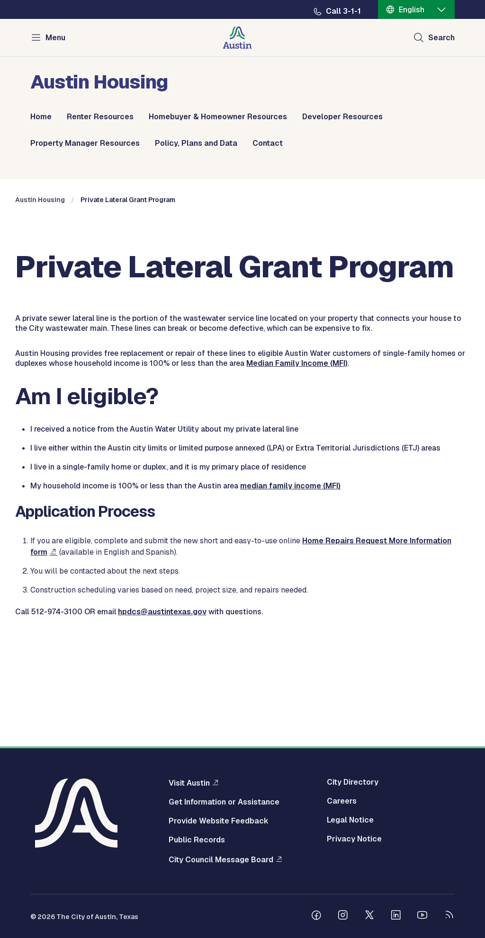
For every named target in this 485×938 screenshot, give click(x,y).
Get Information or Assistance (224, 802)
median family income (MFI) (290, 599)
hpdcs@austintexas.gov (162, 725)
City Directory (352, 782)
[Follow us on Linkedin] (396, 916)
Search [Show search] (441, 38)
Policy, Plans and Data (196, 143)
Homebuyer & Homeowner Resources (218, 117)
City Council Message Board (221, 859)
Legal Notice (350, 820)
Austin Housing (40, 313)
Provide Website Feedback (219, 821)
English (411, 10)
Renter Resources (100, 117)
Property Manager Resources (85, 143)
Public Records (197, 840)
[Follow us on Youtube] (422, 916)
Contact (267, 143)
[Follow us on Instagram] (343, 916)
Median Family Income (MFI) (297, 477)
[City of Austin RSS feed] (449, 916)
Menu (55, 38)
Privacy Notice (354, 839)
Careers (342, 801)
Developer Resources (342, 117)
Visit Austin (189, 783)
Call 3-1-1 (343, 11)
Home (41, 117)
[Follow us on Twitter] (369, 916)
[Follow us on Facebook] (316, 916)
